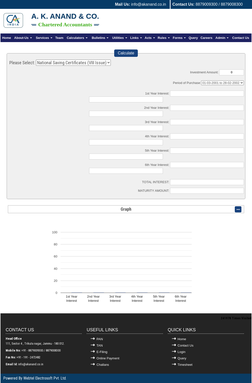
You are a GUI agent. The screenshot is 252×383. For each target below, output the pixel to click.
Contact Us (240, 38)
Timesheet (185, 365)
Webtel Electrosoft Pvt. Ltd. (44, 378)
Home (6, 38)
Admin (222, 38)
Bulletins (100, 38)
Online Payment (107, 358)
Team (59, 38)
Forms (179, 38)
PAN (99, 339)
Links (136, 38)
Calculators (77, 38)
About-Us (23, 38)
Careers (206, 38)
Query (193, 38)
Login (182, 352)
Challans (102, 365)
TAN (99, 345)
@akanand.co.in (33, 364)
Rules (164, 38)
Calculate (126, 53)
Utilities (119, 38)
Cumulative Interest (222, 82)
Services (44, 38)
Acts (150, 38)
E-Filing (101, 352)
